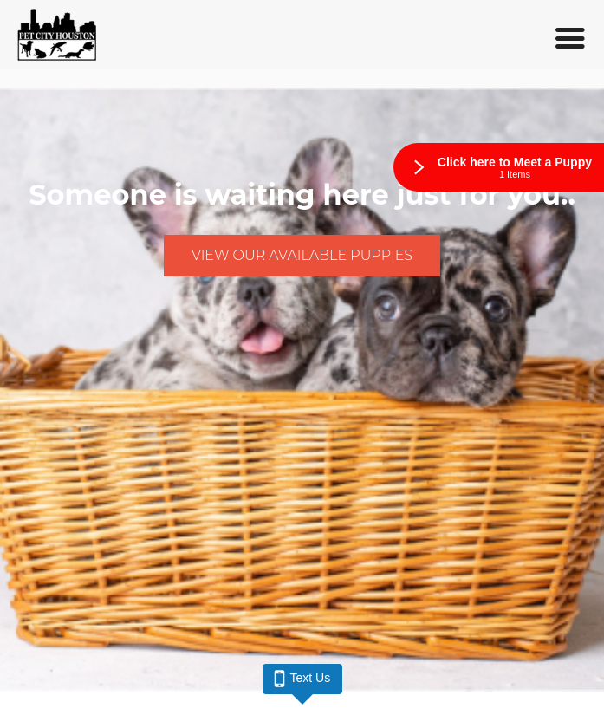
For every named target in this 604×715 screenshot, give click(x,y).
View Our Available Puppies (302, 255)
